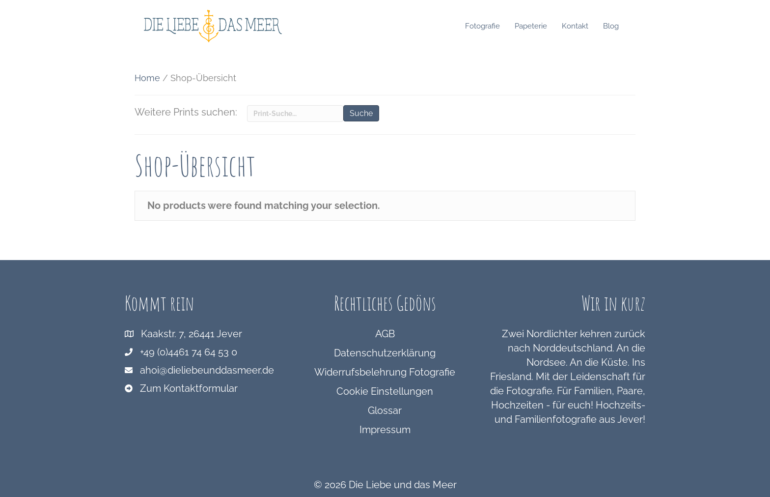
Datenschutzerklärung (385, 353)
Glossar (385, 410)
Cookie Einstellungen (384, 391)
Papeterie (540, 26)
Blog (620, 26)
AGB (385, 334)
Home (147, 78)
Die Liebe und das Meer (403, 485)
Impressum (385, 430)
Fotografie (491, 26)
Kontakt (584, 26)
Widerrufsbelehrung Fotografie (384, 372)
